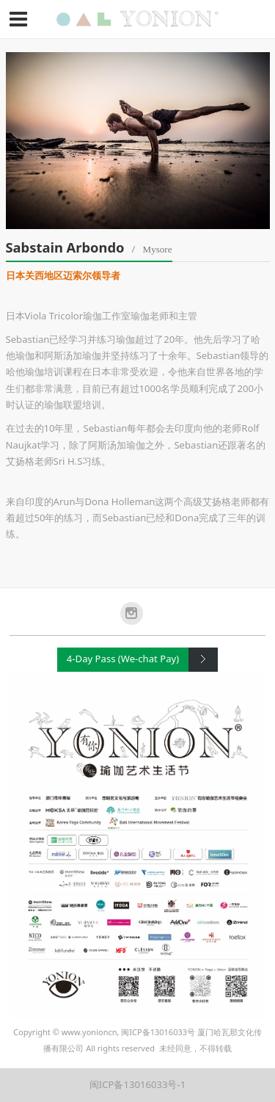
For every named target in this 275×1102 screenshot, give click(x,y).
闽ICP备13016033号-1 (137, 1084)
